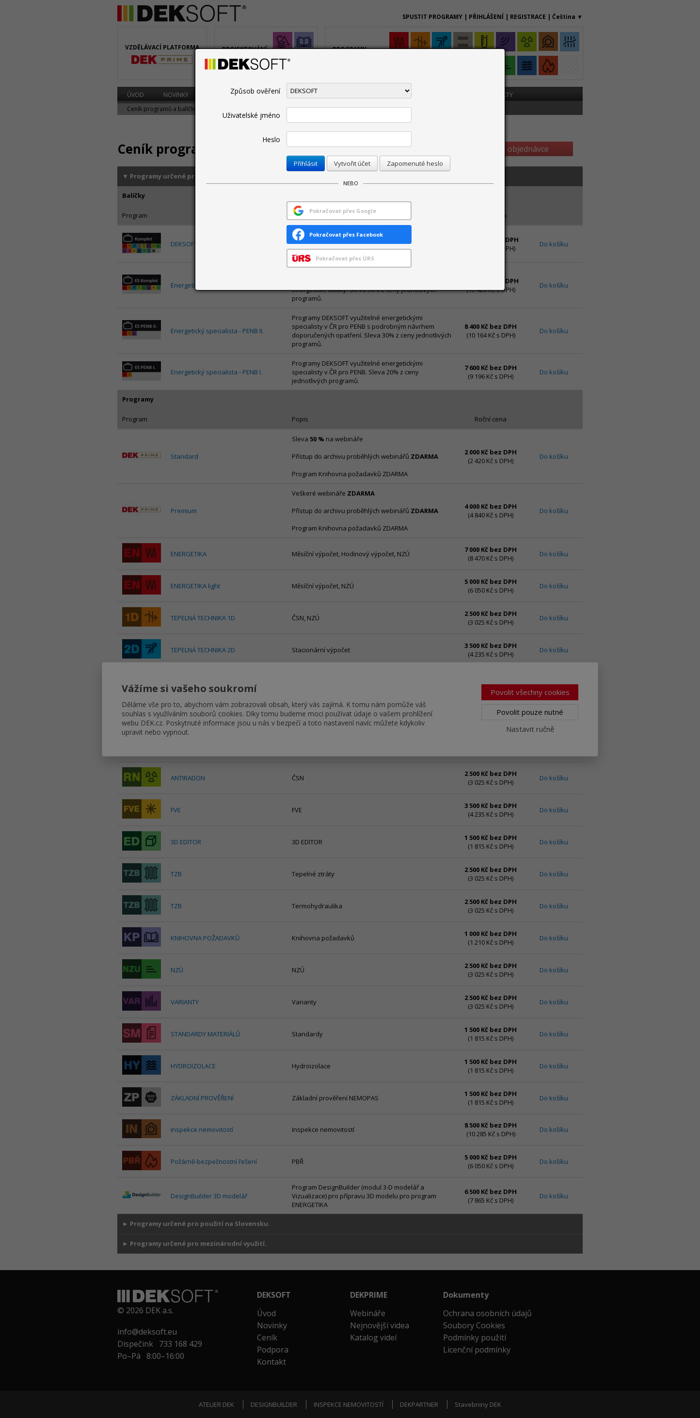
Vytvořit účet (352, 163)
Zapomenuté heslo (415, 163)
